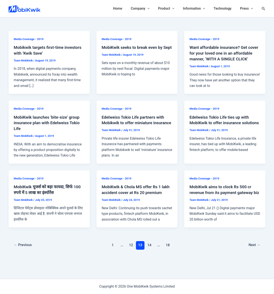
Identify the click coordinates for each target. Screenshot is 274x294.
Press (247, 8)
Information (198, 8)
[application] (155, 8)
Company (147, 8)
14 (150, 260)
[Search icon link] (263, 8)
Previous (23, 260)
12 (131, 260)
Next (254, 260)
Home (127, 8)
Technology (225, 8)
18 (168, 260)
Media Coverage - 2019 (29, 39)
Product (172, 8)
